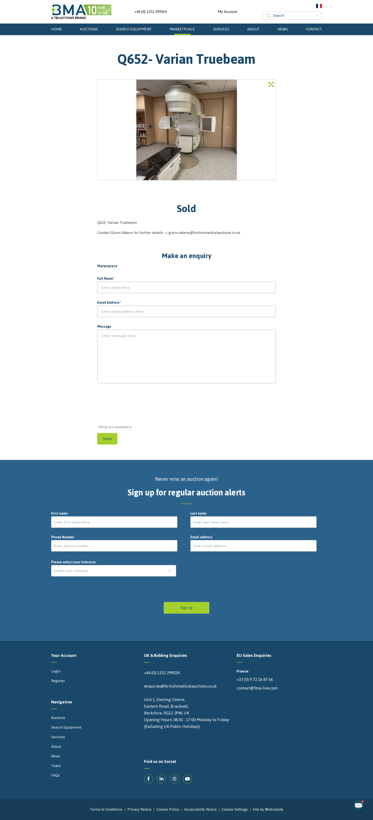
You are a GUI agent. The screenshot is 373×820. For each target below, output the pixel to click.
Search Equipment (134, 29)
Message (104, 327)
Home (56, 29)
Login (55, 671)
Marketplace (182, 29)
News (283, 29)
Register (58, 681)
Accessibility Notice (200, 809)
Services (221, 29)
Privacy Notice (139, 809)
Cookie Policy (167, 809)
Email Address (109, 303)
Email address (202, 537)
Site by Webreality (268, 809)
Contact (314, 29)
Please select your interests (74, 562)
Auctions (89, 29)
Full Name (105, 279)
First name (59, 514)
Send (107, 438)
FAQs (55, 775)
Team (56, 766)
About (253, 29)
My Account (227, 12)
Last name (198, 514)
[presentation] (133, 402)
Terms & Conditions (106, 809)
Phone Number (64, 537)
